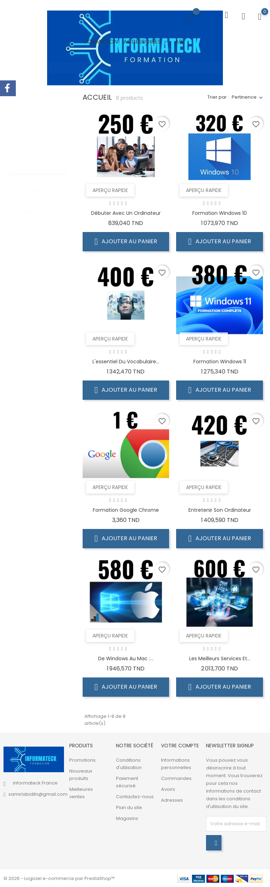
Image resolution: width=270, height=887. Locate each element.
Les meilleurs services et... (219, 658)
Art (180, 42)
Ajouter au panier (126, 241)
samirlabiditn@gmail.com (38, 793)
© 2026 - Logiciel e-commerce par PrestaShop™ (59, 878)
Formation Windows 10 (219, 212)
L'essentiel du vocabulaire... (125, 361)
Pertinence (244, 96)
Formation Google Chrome (126, 509)
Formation (101, 42)
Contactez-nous (135, 796)
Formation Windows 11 (219, 361)
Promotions (82, 759)
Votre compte (180, 745)
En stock (29, 117)
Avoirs (168, 789)
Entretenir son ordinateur (219, 509)
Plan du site (129, 807)
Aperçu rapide (110, 189)
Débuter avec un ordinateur (126, 212)
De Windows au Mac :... (125, 658)
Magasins (127, 818)
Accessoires (146, 42)
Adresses (172, 799)
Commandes (176, 778)
